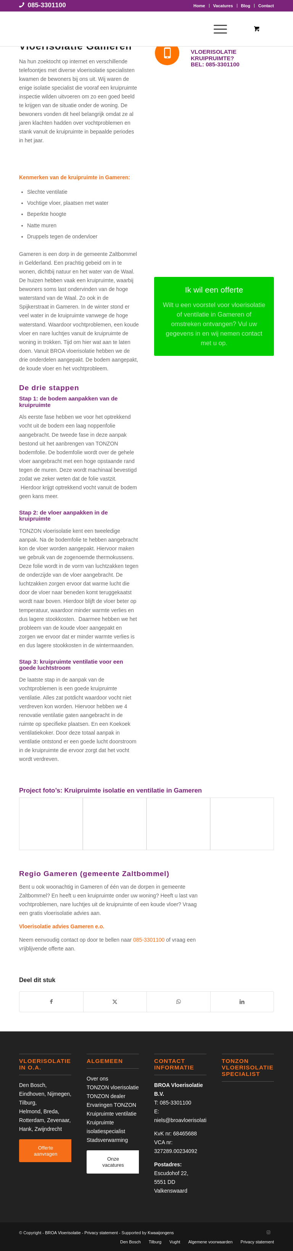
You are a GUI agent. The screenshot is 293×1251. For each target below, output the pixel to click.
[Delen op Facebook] (51, 1002)
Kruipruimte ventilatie (112, 1114)
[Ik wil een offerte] (214, 316)
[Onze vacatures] (113, 1161)
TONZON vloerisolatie (113, 1087)
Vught (174, 1242)
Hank (25, 1129)
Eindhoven (31, 1094)
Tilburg (27, 1103)
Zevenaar (58, 1120)
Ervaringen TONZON (111, 1105)
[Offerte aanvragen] (45, 1150)
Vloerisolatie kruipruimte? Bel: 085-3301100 (215, 58)
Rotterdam (31, 1120)
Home (199, 5)
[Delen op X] (115, 1002)
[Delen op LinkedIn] (242, 1002)
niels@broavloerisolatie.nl (184, 1120)
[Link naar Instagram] (268, 1232)
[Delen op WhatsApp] (178, 1002)
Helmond (29, 1111)
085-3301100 (47, 5)
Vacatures (223, 5)
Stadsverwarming (107, 1140)
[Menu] (216, 29)
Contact (266, 5)
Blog (245, 5)
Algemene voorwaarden (210, 1242)
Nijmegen (58, 1094)
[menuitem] (199, 6)
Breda (50, 1111)
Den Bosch (32, 1085)
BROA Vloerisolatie (63, 1232)
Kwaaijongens (161, 1232)
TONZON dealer (106, 1096)
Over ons (97, 1079)
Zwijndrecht (48, 1129)
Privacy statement (101, 1232)
